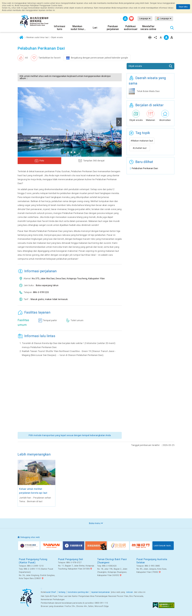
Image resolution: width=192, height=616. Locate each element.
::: (121, 18)
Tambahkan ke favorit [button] (49, 57)
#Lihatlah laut (140, 148)
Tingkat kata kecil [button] (160, 37)
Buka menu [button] (95, 523)
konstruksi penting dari (78, 592)
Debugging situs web (30, 537)
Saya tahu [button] (183, 7)
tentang (62, 592)
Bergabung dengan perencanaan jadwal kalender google (99, 57)
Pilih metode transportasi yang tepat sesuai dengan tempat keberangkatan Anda (70, 435)
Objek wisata (57, 37)
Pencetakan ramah (149, 37)
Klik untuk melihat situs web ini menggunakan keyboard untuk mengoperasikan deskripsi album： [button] (65, 77)
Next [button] (119, 122)
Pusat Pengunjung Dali (70, 559)
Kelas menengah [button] (166, 37)
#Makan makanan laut (142, 140)
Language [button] (143, 18)
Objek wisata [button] (135, 66)
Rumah (21, 37)
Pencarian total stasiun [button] (171, 27)
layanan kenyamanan (100, 592)
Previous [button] (20, 122)
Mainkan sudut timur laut (37, 37)
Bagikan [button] (155, 37)
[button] (23, 58)
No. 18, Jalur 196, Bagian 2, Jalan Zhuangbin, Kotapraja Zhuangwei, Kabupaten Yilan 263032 (112, 572)
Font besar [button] (171, 37)
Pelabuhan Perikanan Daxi (145, 168)
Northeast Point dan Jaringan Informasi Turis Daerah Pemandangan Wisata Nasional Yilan (34, 21)
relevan (129, 592)
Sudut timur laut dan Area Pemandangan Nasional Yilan (27, 597)
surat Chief (51, 592)
